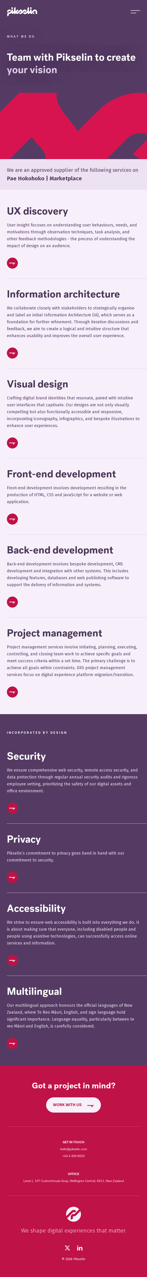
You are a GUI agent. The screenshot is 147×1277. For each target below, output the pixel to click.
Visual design (37, 384)
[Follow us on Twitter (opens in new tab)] (67, 1248)
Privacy (24, 839)
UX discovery (37, 211)
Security (26, 756)
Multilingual (34, 991)
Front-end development (61, 474)
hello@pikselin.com (73, 1149)
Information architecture (63, 294)
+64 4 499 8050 (73, 1156)
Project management (54, 633)
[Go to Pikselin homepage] (22, 12)
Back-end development (60, 550)
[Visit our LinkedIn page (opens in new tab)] (80, 1248)
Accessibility (36, 908)
